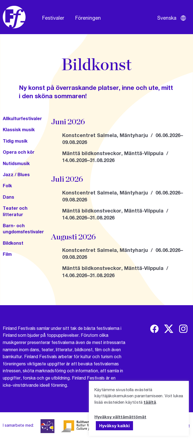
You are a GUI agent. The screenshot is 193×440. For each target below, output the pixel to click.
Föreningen (88, 18)
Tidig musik (15, 140)
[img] (154, 329)
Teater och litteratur (15, 211)
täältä (150, 401)
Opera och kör (18, 152)
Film (7, 254)
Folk (7, 185)
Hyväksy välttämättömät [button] (120, 416)
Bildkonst (13, 243)
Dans (8, 196)
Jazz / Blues (16, 174)
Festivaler (53, 18)
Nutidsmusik (16, 163)
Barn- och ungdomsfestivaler (23, 228)
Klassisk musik (19, 129)
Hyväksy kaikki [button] (114, 425)
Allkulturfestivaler (22, 118)
